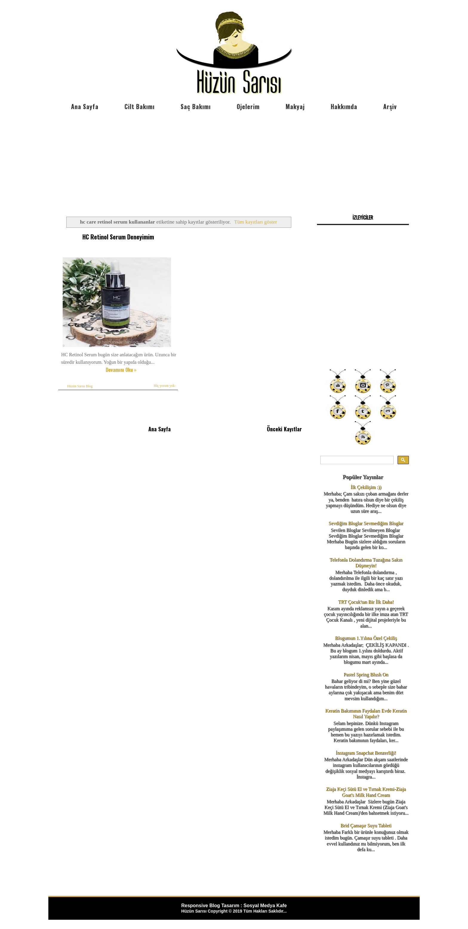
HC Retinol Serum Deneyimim (118, 236)
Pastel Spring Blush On (366, 674)
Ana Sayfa (84, 106)
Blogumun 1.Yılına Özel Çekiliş (366, 638)
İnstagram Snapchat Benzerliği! (366, 752)
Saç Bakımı (196, 106)
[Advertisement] (234, 158)
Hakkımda (344, 106)
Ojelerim (248, 106)
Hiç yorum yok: (165, 385)
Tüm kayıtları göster (255, 222)
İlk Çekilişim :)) (365, 487)
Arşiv (390, 106)
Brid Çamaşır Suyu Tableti (366, 825)
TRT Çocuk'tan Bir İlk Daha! (366, 601)
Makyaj (295, 106)
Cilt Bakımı (139, 106)
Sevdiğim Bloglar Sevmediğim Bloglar (366, 523)
